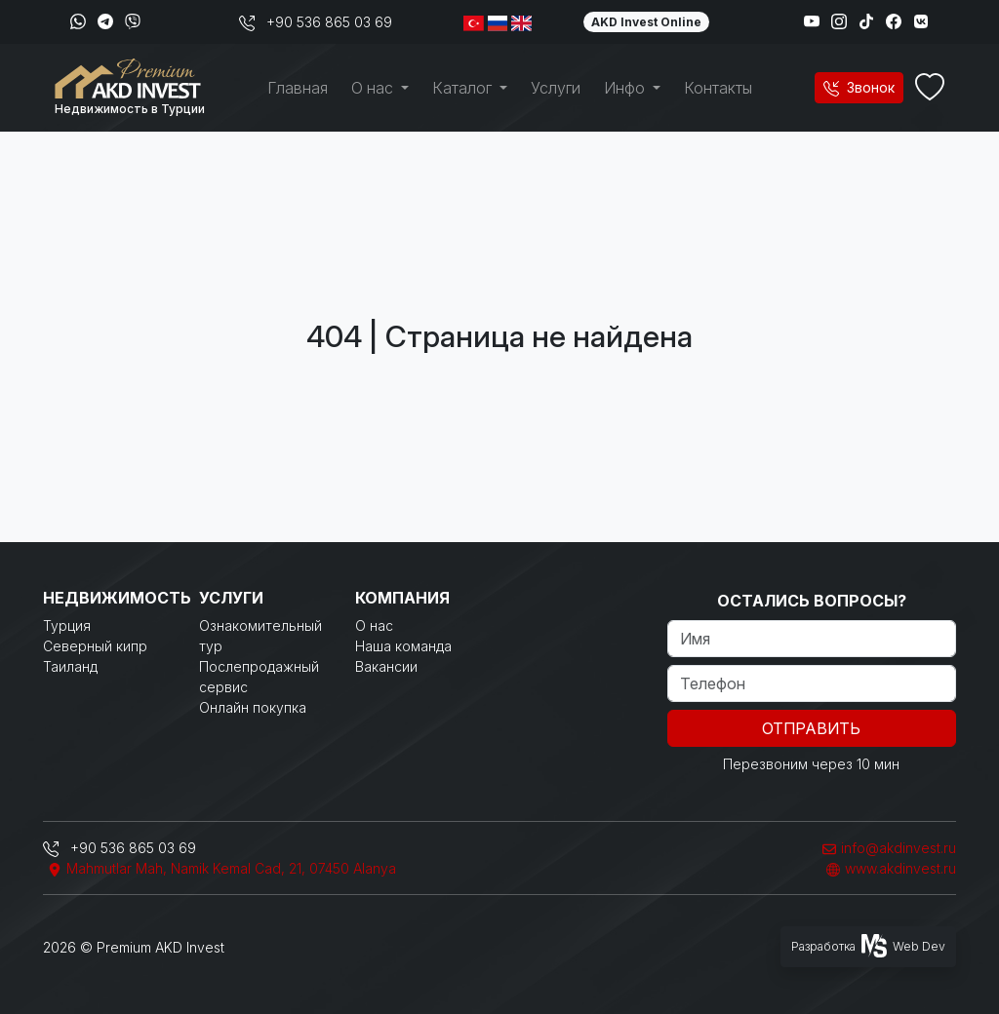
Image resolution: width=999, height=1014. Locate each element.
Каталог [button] (464, 88)
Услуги (555, 88)
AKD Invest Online (646, 22)
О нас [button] (374, 88)
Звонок (859, 87)
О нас (374, 625)
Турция (67, 625)
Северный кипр (95, 646)
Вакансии (386, 666)
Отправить (811, 728)
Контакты (718, 88)
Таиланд (70, 666)
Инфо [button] (626, 88)
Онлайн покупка (252, 707)
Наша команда (403, 646)
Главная (297, 88)
